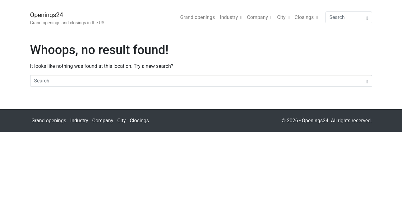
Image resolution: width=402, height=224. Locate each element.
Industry (231, 17)
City (283, 17)
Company (259, 17)
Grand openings (197, 17)
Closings (306, 17)
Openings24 (46, 15)
